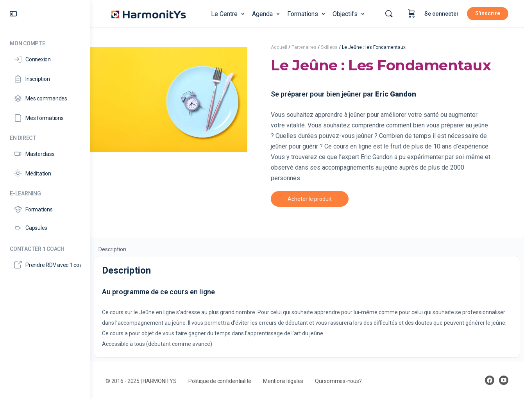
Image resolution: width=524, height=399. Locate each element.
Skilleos (329, 47)
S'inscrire (487, 13)
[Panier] (411, 13)
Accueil (279, 47)
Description (112, 249)
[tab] (112, 249)
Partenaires (304, 47)
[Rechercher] (389, 13)
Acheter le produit (310, 199)
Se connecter (441, 14)
